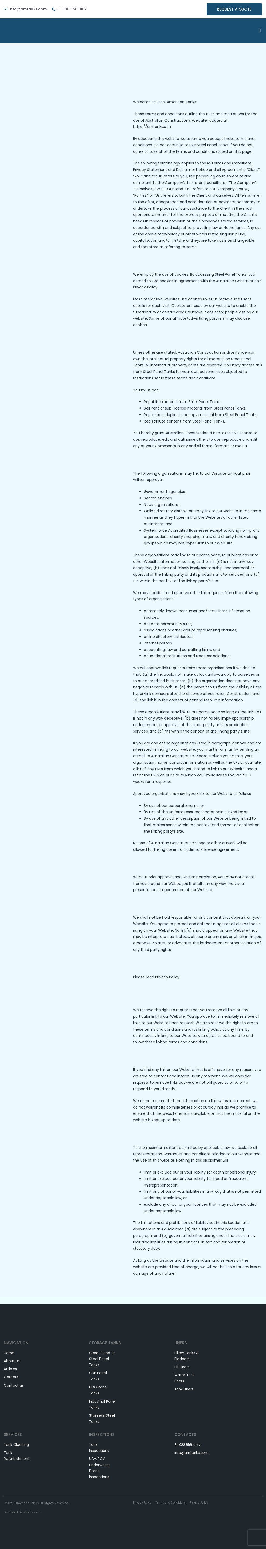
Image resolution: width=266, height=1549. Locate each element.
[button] (259, 31)
